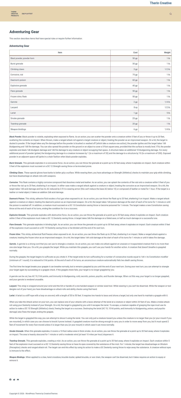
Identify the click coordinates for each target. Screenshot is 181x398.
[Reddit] (14, 380)
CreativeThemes (51, 393)
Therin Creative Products (15, 14)
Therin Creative (161, 3)
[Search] (171, 14)
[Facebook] (10, 380)
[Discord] (18, 380)
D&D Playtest (27, 14)
